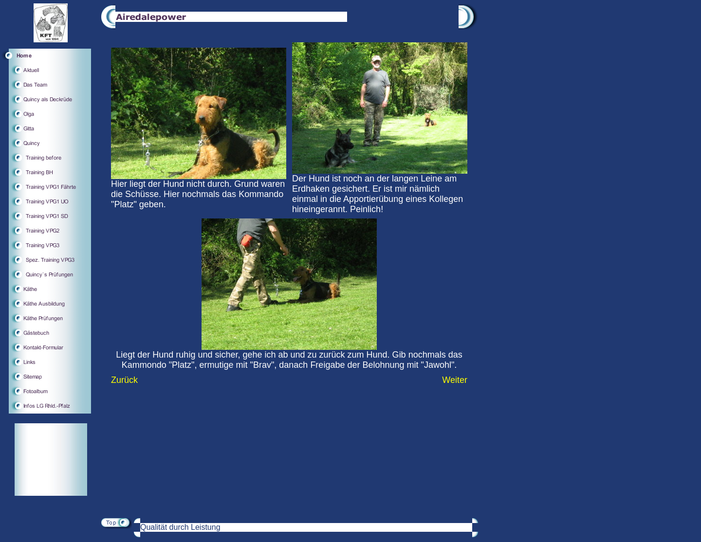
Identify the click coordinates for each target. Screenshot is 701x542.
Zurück (124, 380)
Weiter (454, 380)
